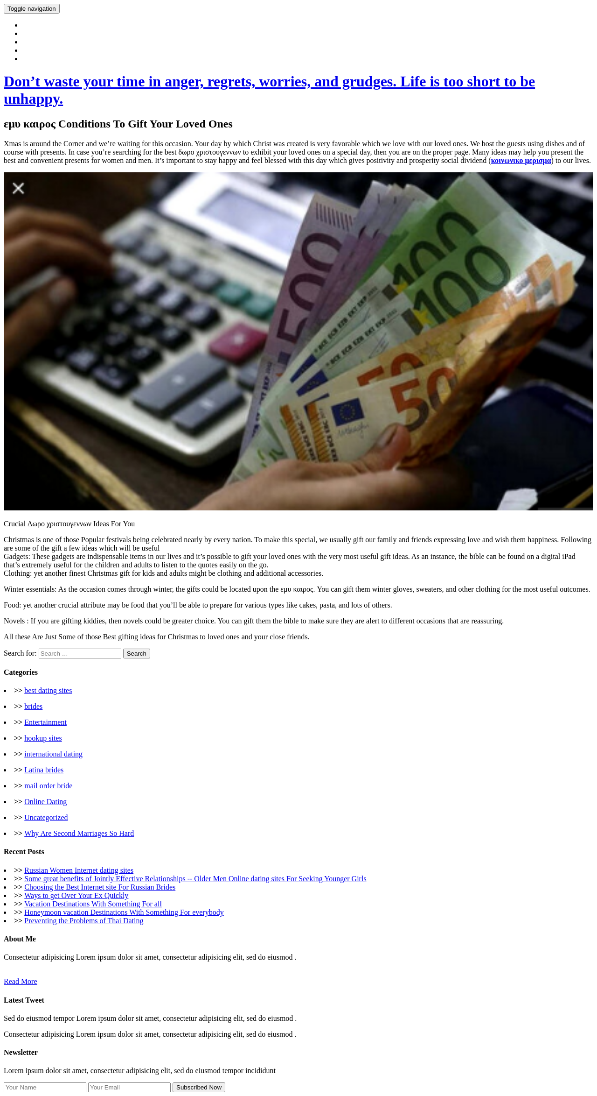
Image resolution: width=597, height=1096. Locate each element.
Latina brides (43, 770)
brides (33, 706)
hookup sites (43, 738)
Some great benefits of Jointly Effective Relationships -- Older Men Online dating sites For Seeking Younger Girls (195, 879)
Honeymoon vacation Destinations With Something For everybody (123, 912)
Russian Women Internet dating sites (78, 870)
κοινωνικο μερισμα (521, 160)
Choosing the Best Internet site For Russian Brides (99, 887)
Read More (20, 981)
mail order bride (48, 786)
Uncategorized (46, 817)
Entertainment (45, 722)
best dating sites (48, 690)
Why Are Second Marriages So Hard (79, 833)
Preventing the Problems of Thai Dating (83, 921)
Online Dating (45, 802)
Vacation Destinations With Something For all (93, 904)
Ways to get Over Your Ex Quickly (76, 895)
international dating (53, 754)
